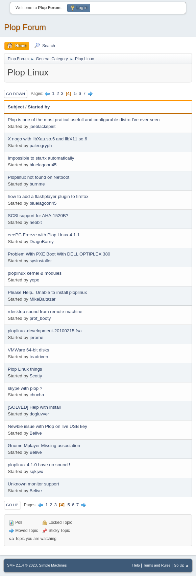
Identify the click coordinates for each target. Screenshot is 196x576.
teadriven (38, 356)
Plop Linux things (25, 369)
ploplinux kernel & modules (35, 273)
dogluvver (39, 413)
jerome (36, 337)
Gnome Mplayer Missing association (44, 445)
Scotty (35, 375)
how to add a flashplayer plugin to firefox (48, 196)
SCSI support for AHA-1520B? (38, 215)
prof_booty (40, 318)
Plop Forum (25, 27)
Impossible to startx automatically (41, 158)
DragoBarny (41, 241)
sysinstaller (40, 260)
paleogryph (40, 145)
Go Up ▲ (181, 565)
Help (136, 565)
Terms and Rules (157, 565)
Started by (39, 106)
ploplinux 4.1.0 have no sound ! (39, 464)
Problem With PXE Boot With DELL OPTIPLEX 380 (59, 254)
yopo (34, 279)
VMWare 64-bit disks (28, 349)
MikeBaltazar (42, 299)
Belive (35, 433)
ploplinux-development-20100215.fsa (45, 330)
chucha (36, 394)
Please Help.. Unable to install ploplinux (47, 292)
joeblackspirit (42, 126)
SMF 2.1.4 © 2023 (22, 565)
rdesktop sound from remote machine (45, 311)
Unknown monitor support (33, 483)
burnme (37, 184)
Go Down (15, 94)
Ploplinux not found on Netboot (38, 177)
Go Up (12, 505)
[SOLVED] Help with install (34, 407)
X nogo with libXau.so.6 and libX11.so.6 (47, 138)
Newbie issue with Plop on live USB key (47, 426)
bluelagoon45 (42, 164)
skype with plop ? (25, 388)
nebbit (35, 222)
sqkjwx (36, 471)
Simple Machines (53, 565)
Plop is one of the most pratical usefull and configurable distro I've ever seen (84, 119)
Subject (16, 106)
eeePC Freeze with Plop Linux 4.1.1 (44, 234)
